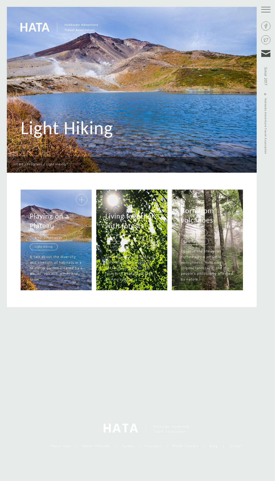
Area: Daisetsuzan (48, 238)
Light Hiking (44, 247)
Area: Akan (194, 232)
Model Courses (185, 446)
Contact (236, 446)
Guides (127, 446)
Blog (213, 446)
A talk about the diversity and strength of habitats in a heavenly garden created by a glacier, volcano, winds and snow (56, 268)
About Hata (60, 446)
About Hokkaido (96, 446)
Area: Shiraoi (120, 238)
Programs (153, 446)
